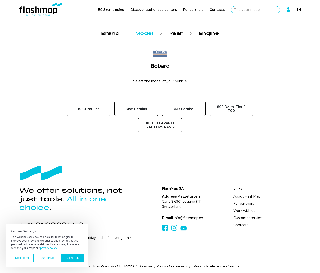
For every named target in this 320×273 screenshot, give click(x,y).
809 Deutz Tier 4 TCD (231, 109)
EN (298, 10)
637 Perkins (184, 109)
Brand (110, 33)
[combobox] (255, 9)
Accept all (72, 258)
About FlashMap (246, 196)
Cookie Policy (180, 266)
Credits (233, 266)
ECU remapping (111, 10)
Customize (47, 258)
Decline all (22, 258)
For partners (193, 10)
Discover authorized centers (153, 10)
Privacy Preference (209, 266)
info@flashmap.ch (188, 218)
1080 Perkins (88, 109)
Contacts (217, 10)
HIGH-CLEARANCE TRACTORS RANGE (160, 125)
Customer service (247, 218)
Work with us (244, 211)
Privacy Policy (155, 266)
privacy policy (48, 248)
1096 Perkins (136, 109)
